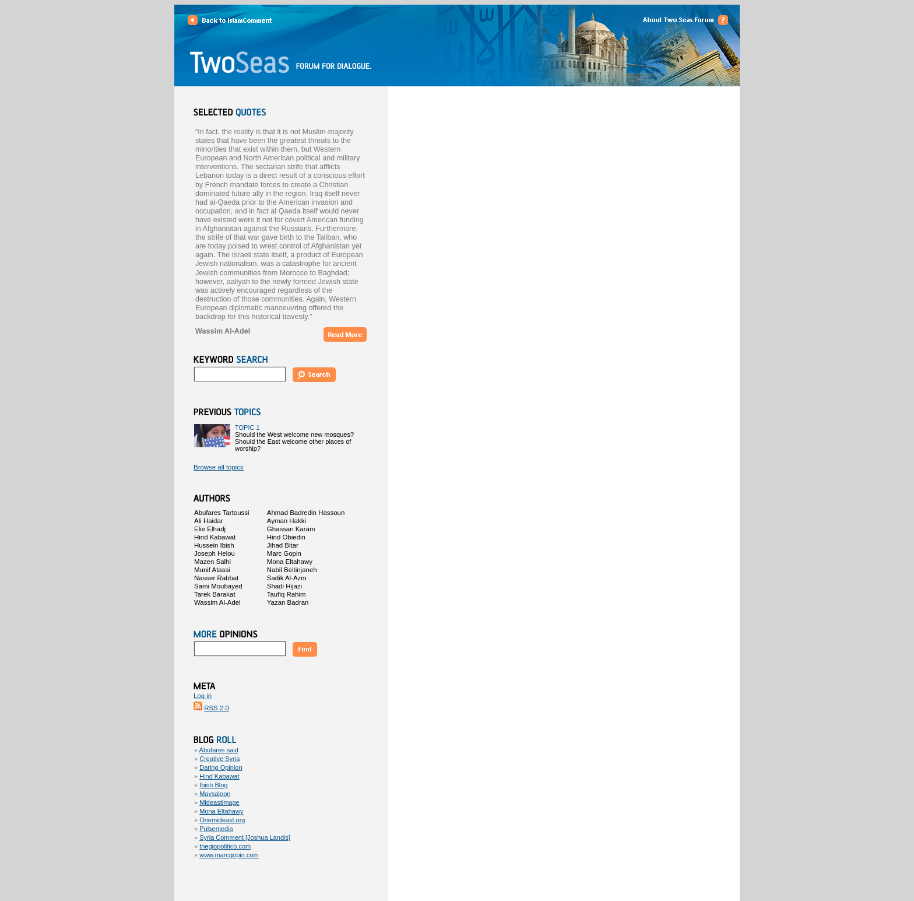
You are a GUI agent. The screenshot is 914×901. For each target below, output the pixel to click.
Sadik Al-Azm (287, 577)
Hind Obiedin (286, 537)
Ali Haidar (208, 520)
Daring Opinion (220, 767)
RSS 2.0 (216, 707)
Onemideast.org (222, 819)
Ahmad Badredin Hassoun (306, 512)
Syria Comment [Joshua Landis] (244, 837)
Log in (203, 695)
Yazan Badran (288, 602)
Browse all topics (219, 467)
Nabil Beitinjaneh (292, 569)
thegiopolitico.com (225, 846)
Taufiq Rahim (286, 594)
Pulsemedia (216, 828)
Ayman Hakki (286, 520)
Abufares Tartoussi (221, 512)
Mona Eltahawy (289, 561)
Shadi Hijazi (284, 586)
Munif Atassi (212, 569)
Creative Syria (219, 758)
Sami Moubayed (218, 586)
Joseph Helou (214, 553)
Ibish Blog (213, 784)
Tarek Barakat (214, 594)
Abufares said (218, 749)
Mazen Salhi (212, 561)
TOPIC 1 (247, 427)
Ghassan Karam (291, 528)
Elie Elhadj (210, 528)
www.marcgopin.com (228, 854)
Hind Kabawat (214, 537)
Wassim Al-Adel (217, 602)
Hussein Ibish (214, 545)
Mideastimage (219, 802)
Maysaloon (214, 793)
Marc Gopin (284, 553)
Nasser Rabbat (216, 577)
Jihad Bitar (282, 545)
